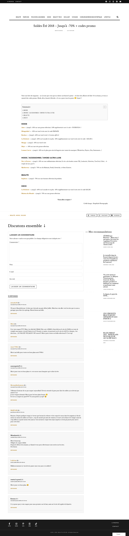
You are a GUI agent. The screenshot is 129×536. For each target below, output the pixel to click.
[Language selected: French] (119, 534)
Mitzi (12, 324)
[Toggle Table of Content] (104, 107)
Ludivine (13, 460)
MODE (25, 110)
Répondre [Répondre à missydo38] (14, 313)
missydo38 (14, 303)
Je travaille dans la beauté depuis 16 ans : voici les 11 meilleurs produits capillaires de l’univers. (110, 258)
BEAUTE (26, 115)
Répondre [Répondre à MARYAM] (14, 425)
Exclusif (67, 17)
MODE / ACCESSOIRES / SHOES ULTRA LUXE (39, 113)
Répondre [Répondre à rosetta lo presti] (14, 488)
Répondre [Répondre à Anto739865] (14, 355)
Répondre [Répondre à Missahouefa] (14, 450)
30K (29, 526)
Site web (12, 279)
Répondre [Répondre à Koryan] (14, 507)
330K (16, 526)
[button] (117, 17)
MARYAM (14, 410)
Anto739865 (14, 347)
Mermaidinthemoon (17, 385)
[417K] (9, 524)
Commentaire (14, 242)
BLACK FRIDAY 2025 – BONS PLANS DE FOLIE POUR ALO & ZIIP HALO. (110, 335)
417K (9, 526)
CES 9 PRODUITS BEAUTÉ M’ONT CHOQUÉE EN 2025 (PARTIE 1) (110, 316)
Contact (115, 526)
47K (23, 526)
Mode (49, 17)
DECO (26, 118)
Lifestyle (107, 17)
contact (18, 1)
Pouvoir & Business (38, 17)
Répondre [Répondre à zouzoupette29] (14, 375)
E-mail (11, 272)
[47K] (23, 524)
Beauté (18, 17)
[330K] (16, 524)
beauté (12, 215)
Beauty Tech (57, 17)
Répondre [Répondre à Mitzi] (14, 336)
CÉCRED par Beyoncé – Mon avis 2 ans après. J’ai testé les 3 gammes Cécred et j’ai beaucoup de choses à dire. (111, 240)
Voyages (75, 17)
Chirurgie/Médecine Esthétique (91, 17)
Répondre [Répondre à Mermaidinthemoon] (14, 400)
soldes (23, 215)
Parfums (26, 17)
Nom (11, 264)
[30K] (30, 524)
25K (36, 526)
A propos (10, 1)
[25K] (36, 524)
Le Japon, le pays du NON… (110, 295)
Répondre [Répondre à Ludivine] (14, 469)
